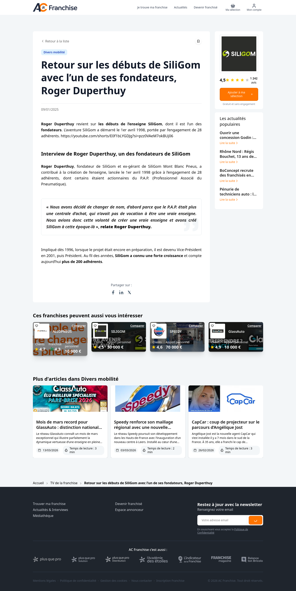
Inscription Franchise (170, 581)
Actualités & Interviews (50, 510)
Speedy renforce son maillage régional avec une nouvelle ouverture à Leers (143, 427)
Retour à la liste (55, 41)
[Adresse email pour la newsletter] (222, 520)
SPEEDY (176, 331)
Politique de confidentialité (78, 581)
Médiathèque (43, 516)
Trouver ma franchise (49, 504)
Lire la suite (229, 143)
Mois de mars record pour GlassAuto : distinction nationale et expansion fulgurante (68, 427)
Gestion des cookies (114, 581)
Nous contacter (141, 581)
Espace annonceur (129, 510)
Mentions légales (44, 581)
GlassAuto (236, 331)
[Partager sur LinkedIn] (121, 292)
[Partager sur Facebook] (113, 292)
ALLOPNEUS (62, 331)
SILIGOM (118, 331)
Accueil (38, 483)
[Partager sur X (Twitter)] (129, 292)
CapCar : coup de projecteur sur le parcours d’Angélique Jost (225, 424)
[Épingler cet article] (198, 41)
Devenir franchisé (128, 504)
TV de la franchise (63, 483)
